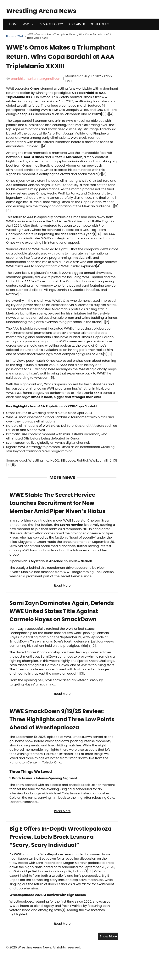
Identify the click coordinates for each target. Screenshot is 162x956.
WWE (28, 24)
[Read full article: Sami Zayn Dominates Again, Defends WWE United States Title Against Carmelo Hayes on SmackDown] (62, 648)
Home (10, 36)
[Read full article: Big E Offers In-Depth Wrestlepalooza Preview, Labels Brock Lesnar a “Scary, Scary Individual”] (62, 876)
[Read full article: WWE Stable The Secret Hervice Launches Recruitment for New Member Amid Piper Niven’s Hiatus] (62, 540)
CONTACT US (99, 24)
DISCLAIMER (76, 24)
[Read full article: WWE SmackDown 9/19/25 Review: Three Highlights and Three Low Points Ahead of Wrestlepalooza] (62, 761)
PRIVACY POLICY (51, 24)
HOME (13, 24)
